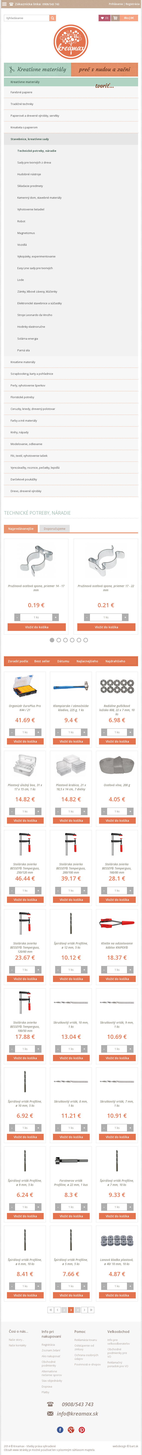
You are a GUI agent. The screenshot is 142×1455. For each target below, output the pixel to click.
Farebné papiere (21, 92)
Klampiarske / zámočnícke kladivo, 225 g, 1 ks (71, 708)
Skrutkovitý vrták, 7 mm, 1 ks (117, 1103)
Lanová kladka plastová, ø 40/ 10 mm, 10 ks (117, 1262)
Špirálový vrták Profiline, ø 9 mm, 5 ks (25, 1182)
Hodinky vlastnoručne (31, 327)
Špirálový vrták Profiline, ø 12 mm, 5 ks (71, 945)
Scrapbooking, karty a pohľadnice (32, 374)
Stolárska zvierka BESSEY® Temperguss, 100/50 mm (25, 1026)
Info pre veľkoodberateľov (118, 1341)
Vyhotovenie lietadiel (30, 209)
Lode (20, 280)
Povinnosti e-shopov (87, 1364)
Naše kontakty (17, 1345)
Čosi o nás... (18, 1331)
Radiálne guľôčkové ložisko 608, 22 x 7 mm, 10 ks (116, 710)
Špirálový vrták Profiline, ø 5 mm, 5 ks (71, 1262)
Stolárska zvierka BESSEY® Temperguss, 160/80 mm (117, 868)
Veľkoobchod (118, 1331)
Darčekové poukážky (24, 479)
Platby (45, 1392)
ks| (129, 18)
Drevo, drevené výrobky (26, 491)
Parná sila (23, 350)
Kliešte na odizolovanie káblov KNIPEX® (117, 945)
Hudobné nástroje (29, 174)
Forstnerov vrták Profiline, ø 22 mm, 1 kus (71, 1182)
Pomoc (80, 1331)
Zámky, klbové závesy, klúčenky (37, 291)
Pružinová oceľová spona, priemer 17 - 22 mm (106, 588)
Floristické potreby (22, 397)
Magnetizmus (26, 233)
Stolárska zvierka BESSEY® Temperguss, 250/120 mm (25, 868)
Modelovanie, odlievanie (26, 444)
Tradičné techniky (22, 104)
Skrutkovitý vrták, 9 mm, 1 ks (117, 1024)
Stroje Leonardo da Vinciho (34, 315)
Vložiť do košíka (36, 627)
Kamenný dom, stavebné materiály (39, 198)
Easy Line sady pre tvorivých (35, 268)
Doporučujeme (54, 529)
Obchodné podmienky (49, 1363)
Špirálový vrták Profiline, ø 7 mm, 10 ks (117, 1182)
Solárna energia (27, 338)
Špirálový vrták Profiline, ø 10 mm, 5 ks (25, 1103)
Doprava (47, 1386)
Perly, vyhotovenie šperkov (28, 385)
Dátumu (63, 661)
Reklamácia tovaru (85, 1340)
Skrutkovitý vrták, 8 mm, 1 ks (71, 1103)
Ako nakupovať (51, 1356)
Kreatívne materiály (42, 69)
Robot (21, 221)
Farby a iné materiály (24, 420)
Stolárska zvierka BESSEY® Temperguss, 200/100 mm (71, 868)
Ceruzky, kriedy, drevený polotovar (33, 409)
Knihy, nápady (19, 432)
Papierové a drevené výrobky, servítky (35, 116)
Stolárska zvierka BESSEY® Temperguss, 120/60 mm (25, 947)
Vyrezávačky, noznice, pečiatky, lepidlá (35, 468)
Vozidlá (22, 245)
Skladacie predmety (30, 186)
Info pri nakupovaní (51, 1334)
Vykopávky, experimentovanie (36, 256)
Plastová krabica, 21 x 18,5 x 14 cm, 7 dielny (71, 787)
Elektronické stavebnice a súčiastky (39, 303)
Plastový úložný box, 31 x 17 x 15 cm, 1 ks (25, 787)
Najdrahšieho (115, 661)
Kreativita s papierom (24, 127)
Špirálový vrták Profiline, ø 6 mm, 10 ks (25, 1262)
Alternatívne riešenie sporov (52, 1373)
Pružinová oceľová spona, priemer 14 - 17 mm (36, 588)
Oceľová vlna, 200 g (117, 785)
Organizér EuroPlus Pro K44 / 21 (25, 708)
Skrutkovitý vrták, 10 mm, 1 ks (71, 1024)
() (106, 18)
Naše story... (16, 1340)
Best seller (42, 661)
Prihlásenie (116, 4)
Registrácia (133, 4)
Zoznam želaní (51, 1350)
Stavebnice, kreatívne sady (30, 139)
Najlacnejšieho (87, 661)
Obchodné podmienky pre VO (117, 1352)
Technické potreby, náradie (36, 151)
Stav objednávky (52, 1381)
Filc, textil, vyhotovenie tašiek (29, 456)
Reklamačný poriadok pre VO (117, 1364)
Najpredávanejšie (20, 529)
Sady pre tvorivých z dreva (34, 162)
